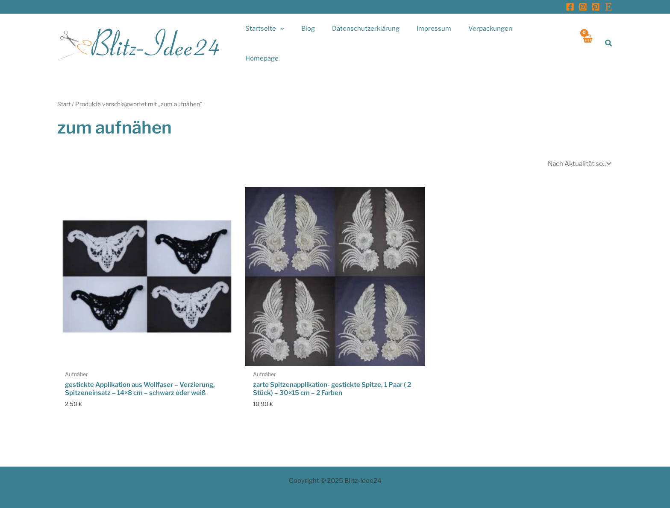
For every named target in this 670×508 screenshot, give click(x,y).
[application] (303, 38)
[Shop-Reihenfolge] (578, 153)
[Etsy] (608, 7)
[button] (609, 38)
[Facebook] (570, 7)
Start (64, 93)
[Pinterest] (595, 7)
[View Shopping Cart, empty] (587, 38)
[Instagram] (583, 7)
